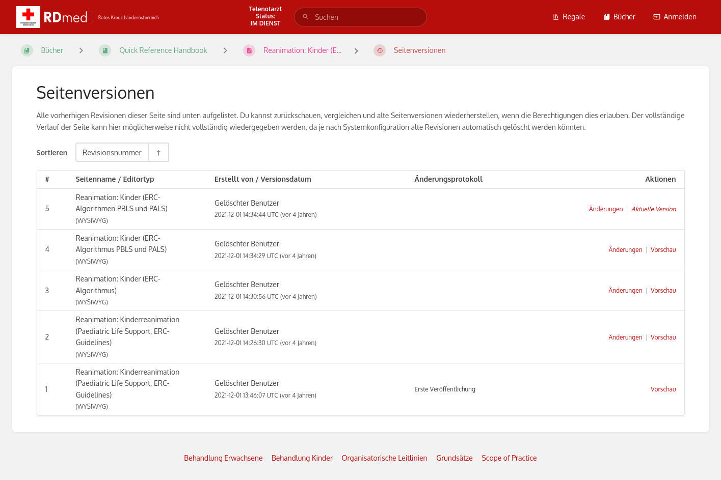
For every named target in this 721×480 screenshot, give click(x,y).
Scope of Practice (509, 458)
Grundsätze (454, 458)
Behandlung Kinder (302, 458)
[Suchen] (305, 17)
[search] (360, 17)
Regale (568, 16)
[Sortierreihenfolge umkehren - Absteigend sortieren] (158, 152)
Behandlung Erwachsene (223, 458)
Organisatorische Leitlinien (384, 458)
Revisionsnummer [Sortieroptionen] (112, 152)
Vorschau (663, 249)
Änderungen (606, 209)
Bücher (619, 16)
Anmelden (675, 16)
